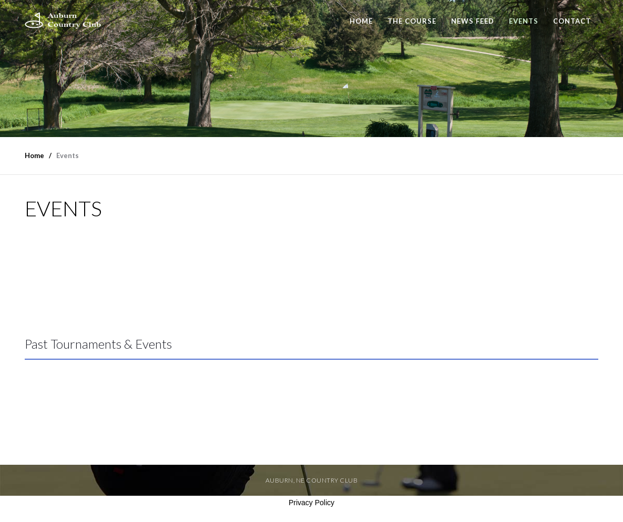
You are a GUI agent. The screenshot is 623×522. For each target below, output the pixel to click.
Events (523, 21)
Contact (572, 21)
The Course (411, 21)
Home (361, 21)
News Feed (472, 21)
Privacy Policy (311, 502)
